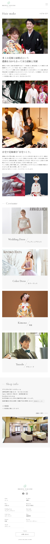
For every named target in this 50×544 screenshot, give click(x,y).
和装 (13, 520)
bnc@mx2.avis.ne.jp (8, 396)
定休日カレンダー (38, 401)
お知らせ (13, 504)
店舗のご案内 (39, 413)
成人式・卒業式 (35, 504)
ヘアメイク (35, 510)
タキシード (13, 525)
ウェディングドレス (13, 510)
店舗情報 (35, 515)
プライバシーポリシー (35, 520)
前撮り (35, 499)
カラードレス (13, 515)
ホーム (13, 499)
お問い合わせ (25, 534)
